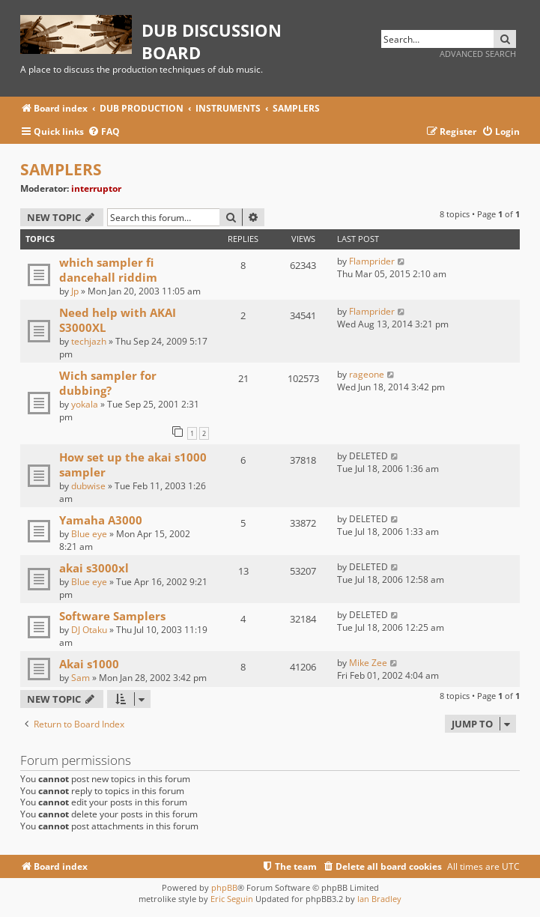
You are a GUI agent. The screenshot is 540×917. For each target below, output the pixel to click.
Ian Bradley (379, 898)
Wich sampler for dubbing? (108, 383)
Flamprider (372, 261)
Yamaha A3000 (100, 519)
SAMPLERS (61, 169)
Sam (80, 677)
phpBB (224, 887)
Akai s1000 (89, 663)
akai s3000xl (94, 567)
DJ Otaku (89, 629)
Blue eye (89, 533)
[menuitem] (104, 132)
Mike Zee (368, 662)
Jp (75, 291)
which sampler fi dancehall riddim (108, 270)
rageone (366, 374)
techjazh (88, 341)
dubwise (88, 485)
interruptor (96, 188)
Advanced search (478, 53)
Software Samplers (112, 615)
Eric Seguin (231, 898)
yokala (84, 404)
